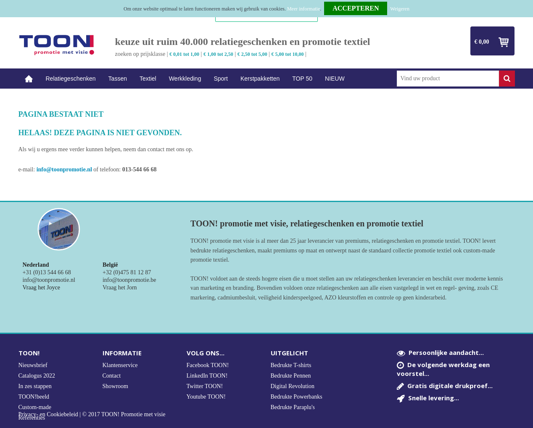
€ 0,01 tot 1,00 (184, 54)
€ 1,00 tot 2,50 (218, 54)
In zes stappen (35, 386)
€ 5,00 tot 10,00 (288, 54)
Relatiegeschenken (71, 78)
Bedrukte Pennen (291, 376)
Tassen (117, 78)
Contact (112, 376)
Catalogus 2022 (36, 376)
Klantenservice (120, 365)
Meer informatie (303, 9)
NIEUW (335, 78)
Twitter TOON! (205, 386)
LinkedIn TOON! (207, 376)
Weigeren (399, 9)
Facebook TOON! (208, 365)
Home (29, 79)
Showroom (115, 386)
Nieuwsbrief (32, 365)
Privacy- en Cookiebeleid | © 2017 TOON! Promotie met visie (92, 414)
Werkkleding (185, 78)
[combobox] (448, 79)
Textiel (148, 78)
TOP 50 (302, 78)
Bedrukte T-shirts (291, 365)
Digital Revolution (293, 386)
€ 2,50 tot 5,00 (252, 54)
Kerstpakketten (260, 78)
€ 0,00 (482, 42)
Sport (220, 78)
